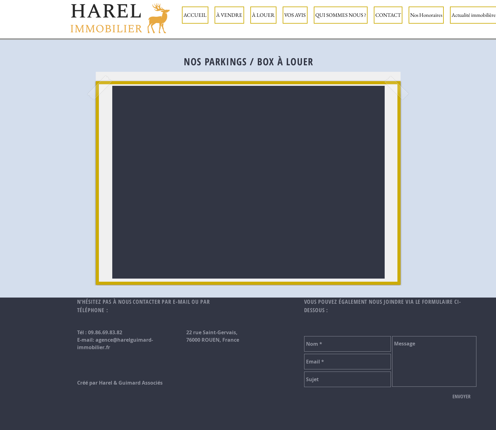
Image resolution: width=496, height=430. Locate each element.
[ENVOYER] (461, 396)
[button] (229, 15)
